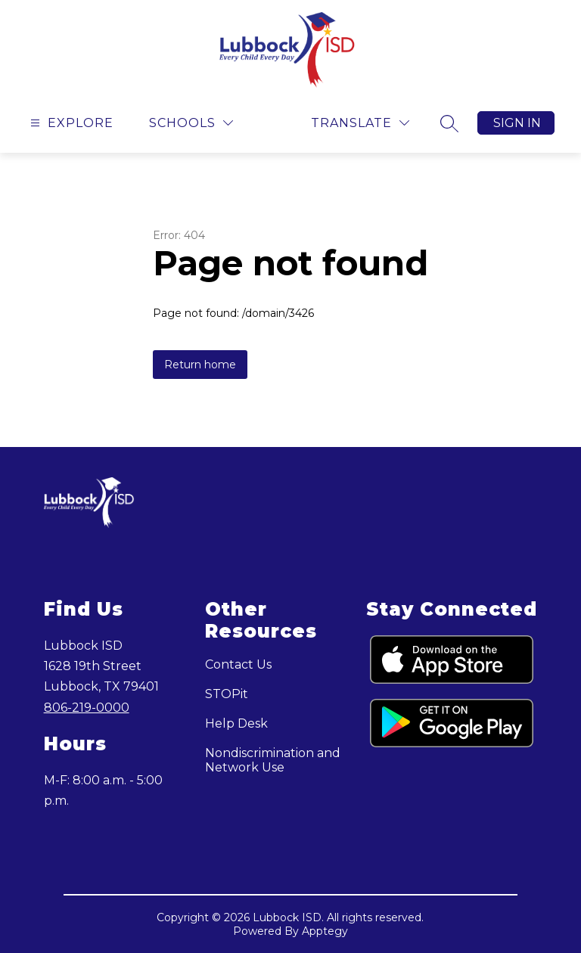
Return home (200, 364)
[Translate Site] (360, 122)
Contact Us (238, 664)
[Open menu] (69, 122)
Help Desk (236, 723)
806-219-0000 (86, 707)
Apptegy (325, 931)
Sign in (517, 123)
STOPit (226, 694)
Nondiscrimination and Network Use (272, 760)
